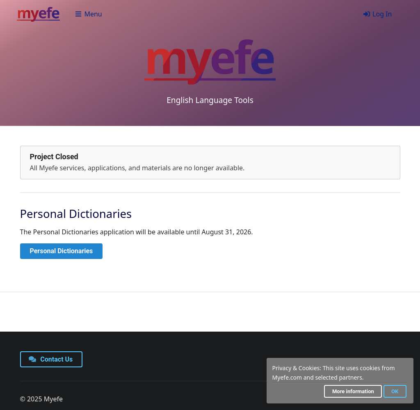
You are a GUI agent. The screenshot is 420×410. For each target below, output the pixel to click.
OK (394, 391)
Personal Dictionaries (61, 251)
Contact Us (51, 359)
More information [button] (353, 391)
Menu (88, 13)
